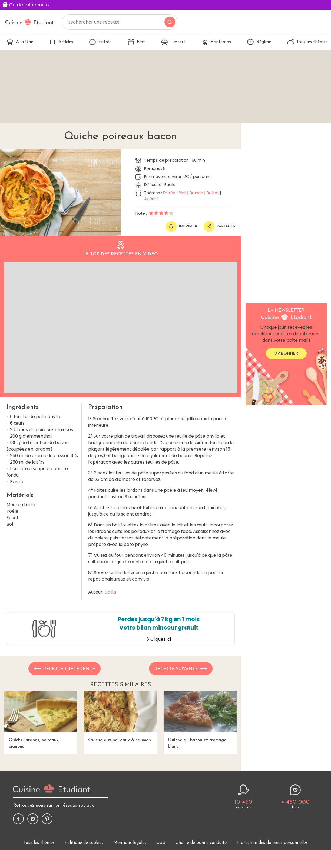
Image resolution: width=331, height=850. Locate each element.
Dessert (173, 42)
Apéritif (151, 198)
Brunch (196, 193)
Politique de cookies (84, 843)
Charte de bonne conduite (201, 843)
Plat (136, 42)
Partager (220, 226)
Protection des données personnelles (272, 843)
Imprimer (181, 226)
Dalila (110, 592)
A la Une (20, 42)
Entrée (100, 42)
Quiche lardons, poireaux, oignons (40, 720)
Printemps (216, 42)
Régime (259, 42)
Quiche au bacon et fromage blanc (200, 720)
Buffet (213, 193)
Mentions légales (129, 843)
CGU (161, 843)
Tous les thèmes (307, 42)
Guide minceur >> (29, 5)
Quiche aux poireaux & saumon (120, 716)
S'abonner (286, 353)
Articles (61, 42)
